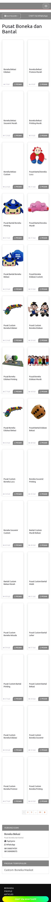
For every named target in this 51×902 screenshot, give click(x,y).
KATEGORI (11, 16)
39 (40, 812)
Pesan (18, 84)
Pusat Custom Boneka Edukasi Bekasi (10, 328)
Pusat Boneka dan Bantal (13, 838)
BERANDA (9, 888)
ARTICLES (8, 894)
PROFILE (8, 891)
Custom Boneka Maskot (18, 869)
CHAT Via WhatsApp (38, 16)
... (35, 812)
